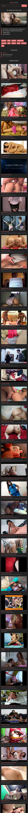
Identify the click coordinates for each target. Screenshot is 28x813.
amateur (4, 40)
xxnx (14, 3)
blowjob (14, 40)
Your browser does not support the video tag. (14, 19)
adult (9, 43)
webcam (4, 43)
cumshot (24, 43)
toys (3, 45)
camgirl (13, 43)
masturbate (20, 40)
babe (9, 40)
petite (18, 43)
